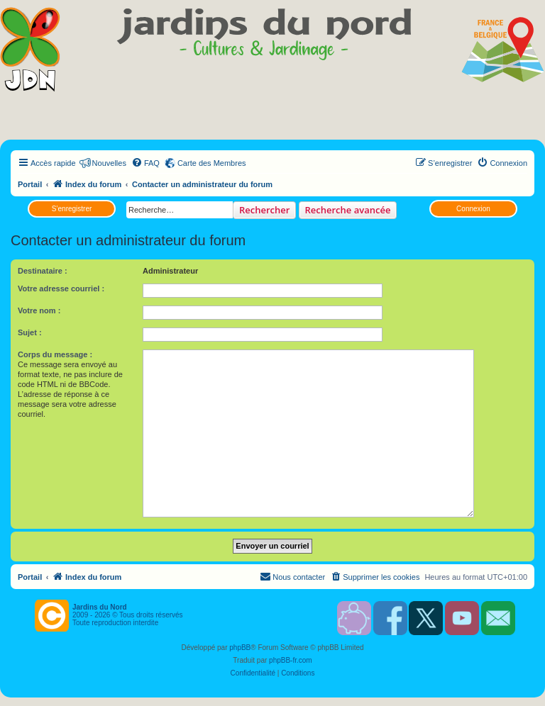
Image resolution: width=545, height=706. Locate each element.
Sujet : (30, 332)
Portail (30, 184)
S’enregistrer (72, 209)
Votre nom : (39, 310)
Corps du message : (55, 354)
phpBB (240, 647)
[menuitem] (145, 163)
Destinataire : (42, 271)
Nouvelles (109, 163)
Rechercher (264, 209)
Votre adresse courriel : (61, 288)
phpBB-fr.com (290, 660)
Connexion (473, 209)
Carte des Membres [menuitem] (211, 163)
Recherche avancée (348, 209)
